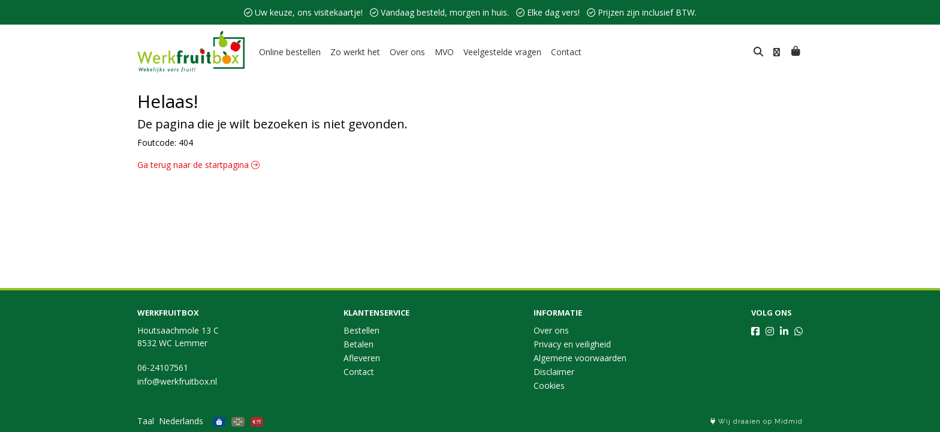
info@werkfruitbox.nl (177, 381)
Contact (566, 52)
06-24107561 (162, 367)
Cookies (549, 385)
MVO (444, 52)
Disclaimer (554, 371)
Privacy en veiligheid (572, 344)
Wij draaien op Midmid (756, 421)
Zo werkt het (355, 52)
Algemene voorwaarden (580, 358)
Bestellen (361, 330)
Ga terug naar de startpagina (198, 164)
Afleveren (362, 358)
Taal (145, 421)
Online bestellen (290, 52)
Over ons (407, 52)
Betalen (358, 344)
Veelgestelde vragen (502, 52)
